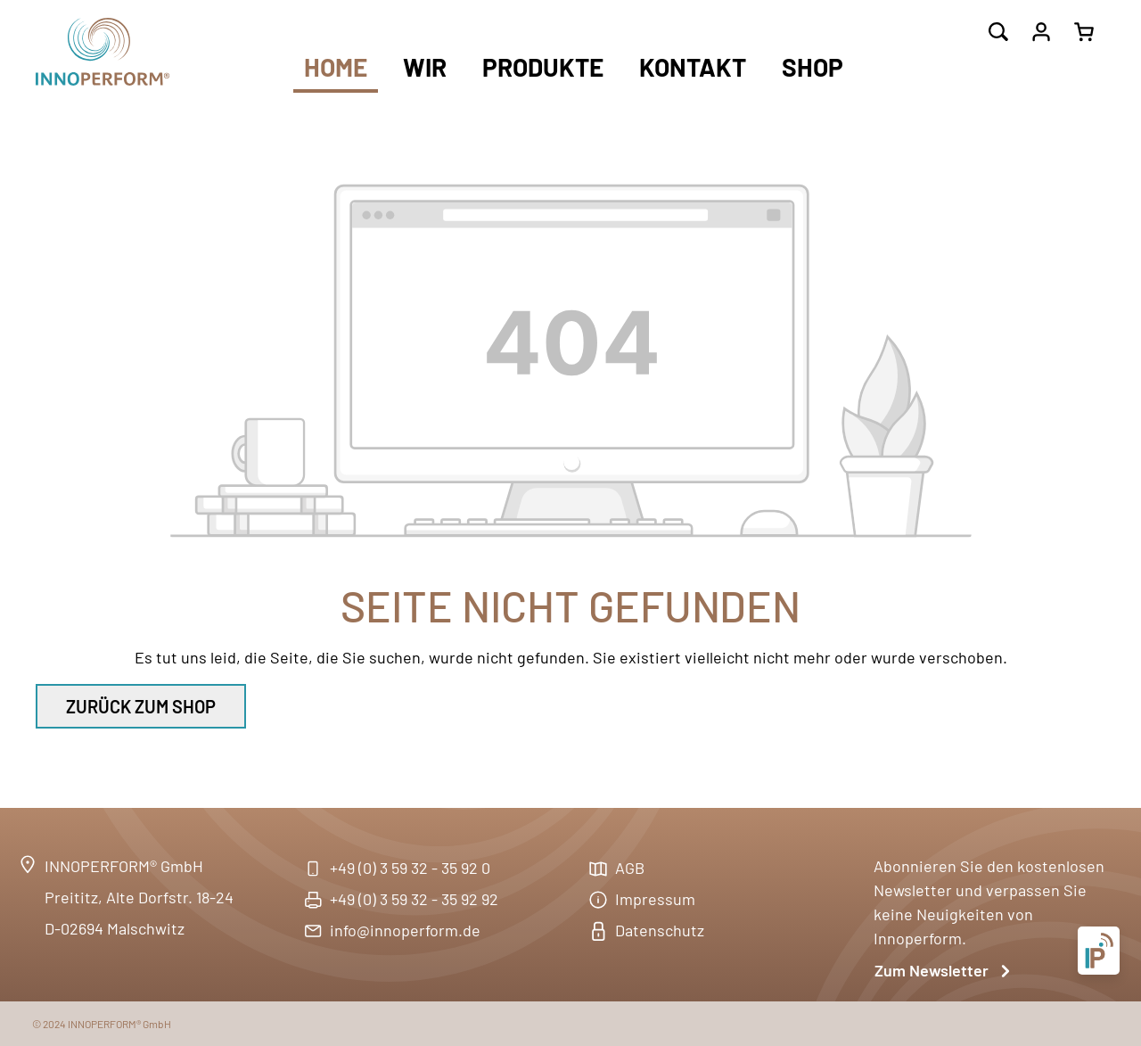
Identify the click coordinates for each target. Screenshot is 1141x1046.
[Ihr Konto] (1041, 32)
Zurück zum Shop (141, 706)
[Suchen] (998, 32)
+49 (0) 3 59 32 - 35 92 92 (414, 899)
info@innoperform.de (405, 930)
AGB (629, 867)
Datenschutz (659, 930)
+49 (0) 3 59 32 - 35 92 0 (410, 867)
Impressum (655, 899)
